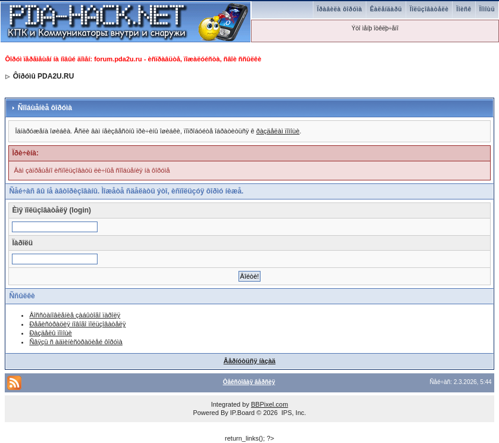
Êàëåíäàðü (386, 9)
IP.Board (242, 412)
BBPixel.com (269, 404)
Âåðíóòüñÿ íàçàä (249, 360)
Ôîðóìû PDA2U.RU (43, 76)
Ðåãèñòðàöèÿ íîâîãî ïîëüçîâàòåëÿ (77, 323)
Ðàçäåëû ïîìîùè (50, 332)
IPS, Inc (293, 412)
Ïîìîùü (487, 9)
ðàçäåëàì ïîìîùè (278, 131)
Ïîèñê (463, 9)
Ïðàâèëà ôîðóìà (339, 9)
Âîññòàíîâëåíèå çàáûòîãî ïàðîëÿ (74, 315)
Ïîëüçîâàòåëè (429, 9)
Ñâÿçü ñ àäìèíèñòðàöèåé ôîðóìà (76, 341)
